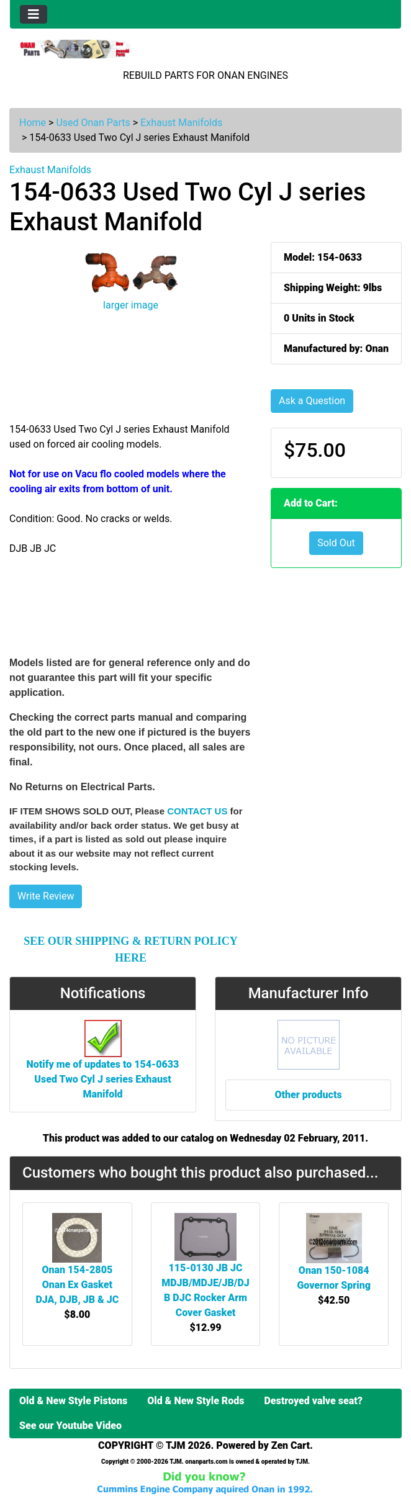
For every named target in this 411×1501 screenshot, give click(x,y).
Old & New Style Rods (195, 1401)
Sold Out (336, 543)
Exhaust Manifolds (181, 122)
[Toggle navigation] (33, 14)
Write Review (45, 896)
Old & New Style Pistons (73, 1401)
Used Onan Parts (93, 122)
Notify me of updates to (103, 1066)
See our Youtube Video (70, 1425)
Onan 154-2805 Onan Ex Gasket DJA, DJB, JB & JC (77, 1284)
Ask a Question (312, 401)
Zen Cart (290, 1445)
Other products (307, 1095)
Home (32, 122)
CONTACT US (197, 811)
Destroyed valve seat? (313, 1401)
